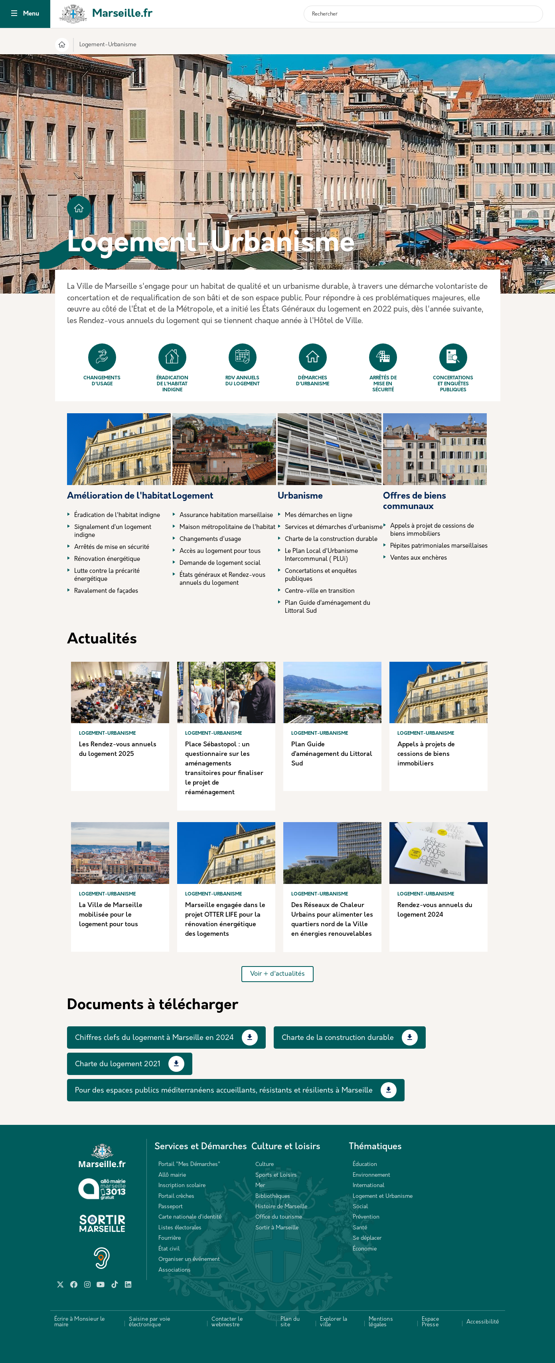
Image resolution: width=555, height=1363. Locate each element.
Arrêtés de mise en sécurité (383, 368)
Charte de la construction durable (331, 539)
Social (360, 1206)
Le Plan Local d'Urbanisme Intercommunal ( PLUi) (321, 555)
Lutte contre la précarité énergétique (107, 575)
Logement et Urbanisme (383, 1196)
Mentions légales (381, 1322)
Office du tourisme (278, 1217)
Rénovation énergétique (107, 559)
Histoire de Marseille (281, 1206)
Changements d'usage (101, 365)
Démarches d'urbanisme (312, 365)
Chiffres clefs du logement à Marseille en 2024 (154, 1038)
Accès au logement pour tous (220, 551)
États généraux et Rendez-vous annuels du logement (222, 579)
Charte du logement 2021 (117, 1064)
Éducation (365, 1164)
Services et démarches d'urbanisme (334, 528)
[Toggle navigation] (14, 14)
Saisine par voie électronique (149, 1322)
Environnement (371, 1175)
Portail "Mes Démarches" (189, 1164)
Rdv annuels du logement (242, 365)
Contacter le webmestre (226, 1322)
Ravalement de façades (106, 591)
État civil (169, 1249)
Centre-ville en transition (320, 591)
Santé (360, 1228)
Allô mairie (172, 1175)
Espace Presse (430, 1322)
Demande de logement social (220, 563)
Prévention (366, 1217)
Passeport (170, 1206)
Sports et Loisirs (276, 1175)
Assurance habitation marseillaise (226, 516)
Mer (260, 1185)
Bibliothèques (272, 1196)
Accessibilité (482, 1322)
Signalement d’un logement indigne (112, 531)
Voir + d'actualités (277, 974)
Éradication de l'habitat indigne (172, 368)
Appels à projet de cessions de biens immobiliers (432, 530)
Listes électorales (179, 1228)
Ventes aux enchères (418, 558)
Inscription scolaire (181, 1185)
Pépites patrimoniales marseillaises (439, 546)
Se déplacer (367, 1238)
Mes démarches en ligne (318, 516)
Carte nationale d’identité (189, 1217)
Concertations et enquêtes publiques (453, 368)
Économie (365, 1249)
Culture (264, 1164)
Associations (174, 1270)
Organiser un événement (189, 1259)
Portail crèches (176, 1196)
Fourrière (169, 1238)
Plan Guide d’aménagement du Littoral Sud (327, 607)
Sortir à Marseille (276, 1228)
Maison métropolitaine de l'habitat (227, 528)
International (368, 1185)
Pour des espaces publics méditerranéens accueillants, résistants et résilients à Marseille (224, 1091)
